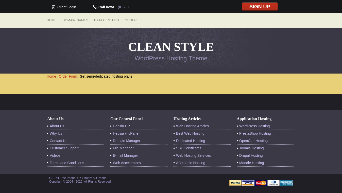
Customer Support (64, 148)
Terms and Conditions (67, 163)
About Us (57, 126)
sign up (259, 6)
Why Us (56, 133)
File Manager (123, 148)
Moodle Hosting (251, 163)
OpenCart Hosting (253, 141)
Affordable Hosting (190, 163)
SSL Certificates (188, 148)
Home (52, 20)
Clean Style (171, 47)
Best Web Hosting (190, 133)
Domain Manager (126, 141)
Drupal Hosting (251, 155)
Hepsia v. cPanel (126, 133)
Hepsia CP (121, 126)
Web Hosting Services (193, 155)
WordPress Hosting (254, 126)
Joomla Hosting (251, 148)
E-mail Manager (125, 155)
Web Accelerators (127, 163)
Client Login (66, 7)
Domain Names (75, 20)
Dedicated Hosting (190, 141)
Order (131, 20)
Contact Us (58, 141)
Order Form (68, 76)
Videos (55, 155)
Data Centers (106, 20)
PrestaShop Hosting (255, 133)
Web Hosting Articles (192, 126)
